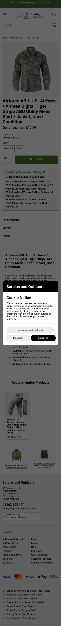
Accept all (43, 338)
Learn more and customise (30, 330)
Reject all (18, 338)
